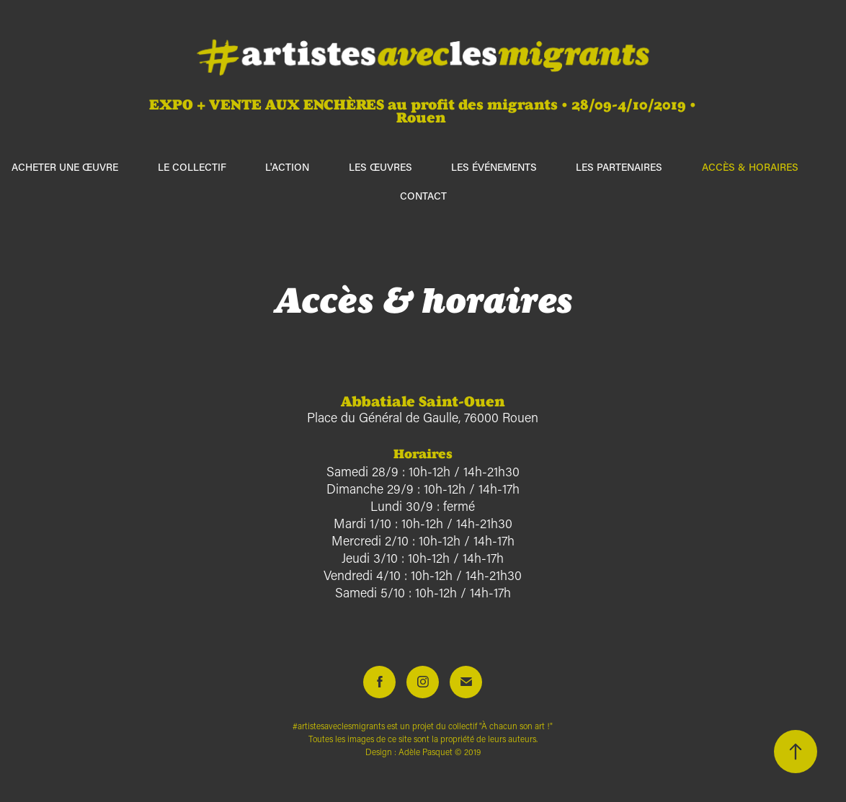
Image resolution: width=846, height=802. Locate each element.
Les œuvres (380, 167)
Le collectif (192, 167)
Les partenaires (619, 167)
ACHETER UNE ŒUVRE (65, 167)
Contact (423, 195)
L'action (287, 167)
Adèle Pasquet (425, 752)
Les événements (494, 167)
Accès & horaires (750, 167)
